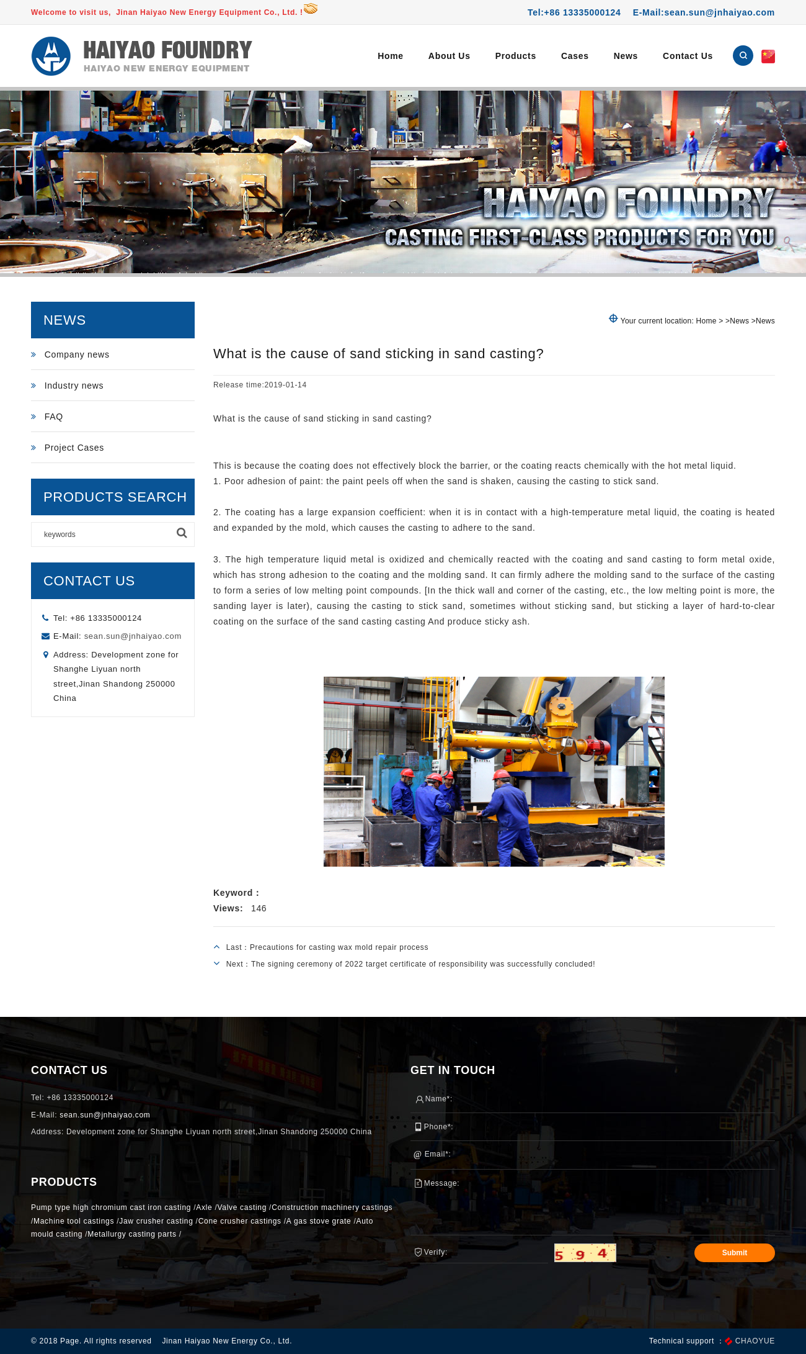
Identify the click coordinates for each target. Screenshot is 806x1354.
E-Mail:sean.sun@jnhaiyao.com (704, 12)
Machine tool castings (73, 1221)
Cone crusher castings (239, 1221)
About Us (449, 56)
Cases (575, 56)
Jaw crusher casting (156, 1221)
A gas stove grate (319, 1221)
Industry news (67, 385)
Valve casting (242, 1207)
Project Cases (67, 447)
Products (515, 56)
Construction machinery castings (332, 1207)
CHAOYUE (755, 1341)
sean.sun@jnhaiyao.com (133, 636)
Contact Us (688, 56)
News (626, 56)
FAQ (47, 416)
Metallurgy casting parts (132, 1234)
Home (391, 56)
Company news (70, 354)
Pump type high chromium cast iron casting (111, 1207)
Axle (204, 1207)
